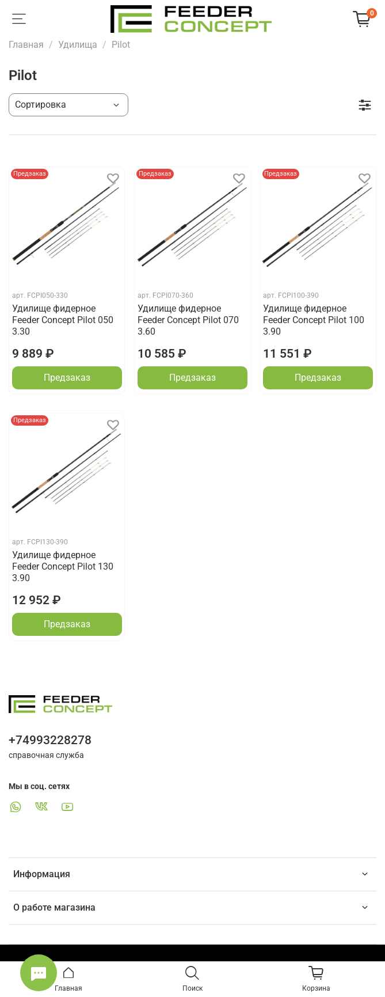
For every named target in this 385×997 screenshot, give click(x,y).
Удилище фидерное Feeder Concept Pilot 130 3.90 (62, 566)
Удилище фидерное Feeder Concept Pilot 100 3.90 (313, 320)
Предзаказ (67, 377)
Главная (26, 44)
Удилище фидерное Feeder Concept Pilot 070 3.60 (188, 320)
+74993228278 (50, 740)
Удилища (77, 44)
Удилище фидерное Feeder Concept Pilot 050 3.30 (62, 320)
